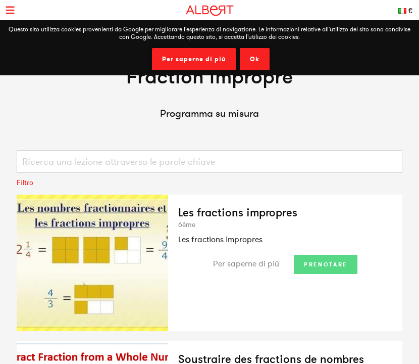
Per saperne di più (194, 59)
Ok (254, 59)
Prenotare (325, 264)
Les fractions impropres (237, 212)
